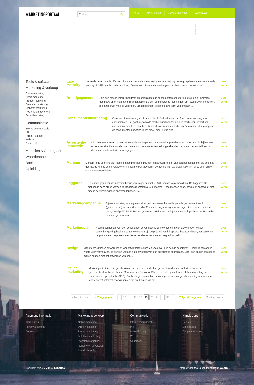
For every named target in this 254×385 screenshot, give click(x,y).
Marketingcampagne (83, 203)
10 (124, 297)
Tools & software (39, 82)
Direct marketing (35, 97)
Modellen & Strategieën (44, 151)
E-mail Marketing (35, 115)
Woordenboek (36, 157)
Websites (31, 139)
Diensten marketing (36, 108)
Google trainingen (178, 12)
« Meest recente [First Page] (81, 297)
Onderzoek (32, 143)
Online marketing (74, 270)
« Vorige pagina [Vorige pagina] (104, 297)
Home (136, 12)
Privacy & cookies (35, 326)
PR (27, 132)
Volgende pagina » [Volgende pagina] (190, 297)
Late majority (73, 83)
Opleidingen (35, 169)
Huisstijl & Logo (34, 135)
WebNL (224, 367)
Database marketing (37, 104)
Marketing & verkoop (42, 88)
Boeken (32, 163)
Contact (30, 331)
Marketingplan (78, 227)
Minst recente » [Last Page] (214, 297)
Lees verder (224, 83)
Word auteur (201, 12)
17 (135, 297)
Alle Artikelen (154, 12)
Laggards (74, 183)
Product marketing (36, 100)
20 (151, 297)
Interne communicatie (37, 128)
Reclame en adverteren (38, 111)
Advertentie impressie (76, 144)
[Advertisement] (127, 46)
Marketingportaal (55, 367)
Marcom (73, 163)
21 (157, 297)
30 (167, 297)
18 (140, 297)
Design (72, 248)
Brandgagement (79, 98)
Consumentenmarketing (86, 118)
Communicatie (37, 123)
